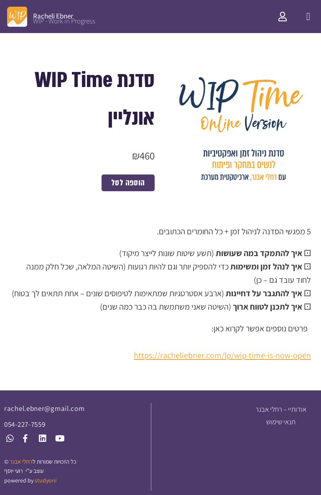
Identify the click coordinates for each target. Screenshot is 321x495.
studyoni (45, 480)
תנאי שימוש (281, 421)
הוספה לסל (128, 182)
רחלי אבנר (21, 461)
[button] (308, 17)
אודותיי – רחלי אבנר (280, 409)
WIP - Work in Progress (64, 21)
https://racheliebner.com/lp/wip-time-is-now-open (222, 355)
